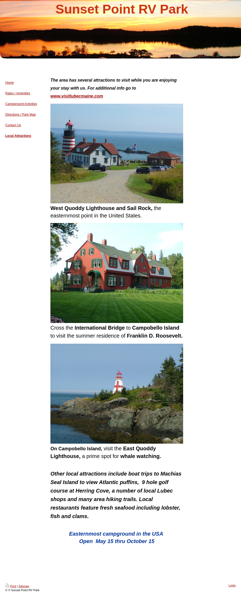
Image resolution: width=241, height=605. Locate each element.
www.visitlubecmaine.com (76, 96)
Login (232, 585)
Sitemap (24, 586)
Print (10, 586)
